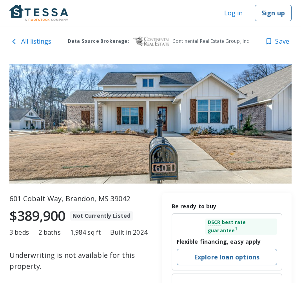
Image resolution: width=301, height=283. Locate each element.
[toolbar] (150, 124)
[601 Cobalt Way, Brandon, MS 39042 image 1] (150, 124)
